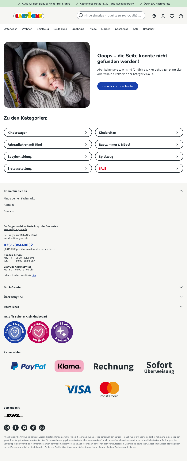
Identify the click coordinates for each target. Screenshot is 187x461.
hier (34, 275)
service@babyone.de (15, 229)
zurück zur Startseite (117, 86)
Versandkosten (46, 436)
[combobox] (114, 15)
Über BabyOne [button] (93, 296)
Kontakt (9, 204)
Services (9, 211)
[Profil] (162, 15)
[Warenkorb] (181, 15)
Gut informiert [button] (93, 286)
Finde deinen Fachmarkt (19, 198)
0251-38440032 (18, 245)
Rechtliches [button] (93, 306)
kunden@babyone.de (16, 238)
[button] (153, 15)
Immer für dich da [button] (93, 190)
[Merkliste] (172, 15)
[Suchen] (80, 15)
